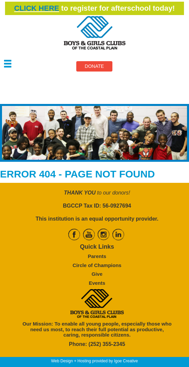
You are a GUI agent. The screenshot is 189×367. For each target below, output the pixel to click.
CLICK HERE (36, 8)
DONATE (94, 66)
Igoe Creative (126, 361)
